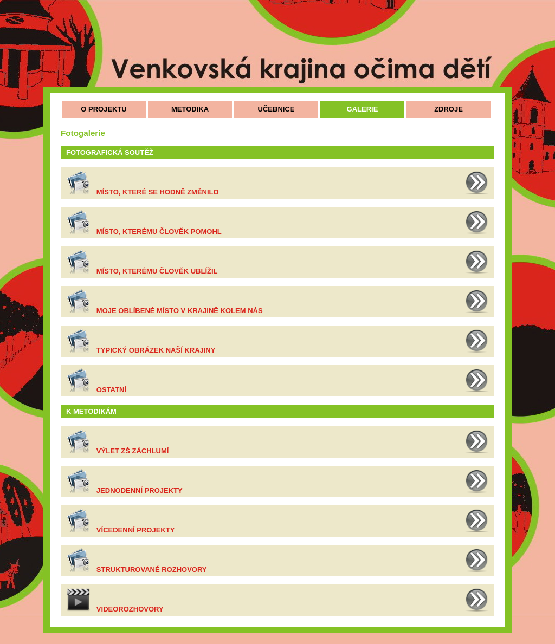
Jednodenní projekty (139, 490)
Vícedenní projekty (135, 530)
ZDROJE (448, 109)
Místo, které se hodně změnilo (157, 192)
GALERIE (362, 109)
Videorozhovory (130, 609)
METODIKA (190, 109)
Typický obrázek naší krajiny (156, 350)
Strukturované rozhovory (151, 569)
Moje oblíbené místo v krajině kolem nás (179, 311)
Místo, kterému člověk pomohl (159, 231)
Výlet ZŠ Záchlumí (132, 451)
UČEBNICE (276, 109)
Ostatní (111, 390)
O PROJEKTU (104, 109)
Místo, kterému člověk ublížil (157, 271)
